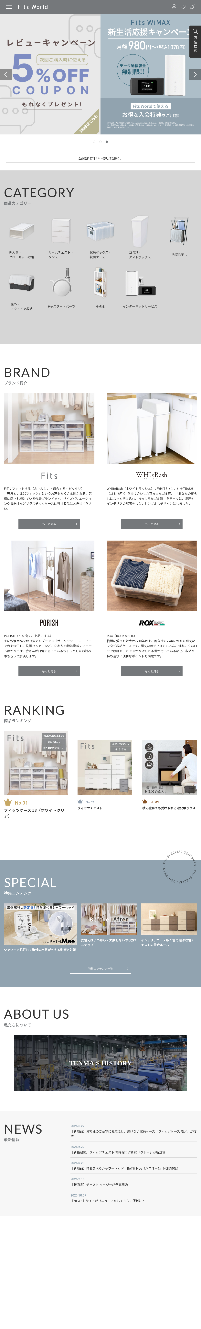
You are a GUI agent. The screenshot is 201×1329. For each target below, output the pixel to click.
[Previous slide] (6, 74)
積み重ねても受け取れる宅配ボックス (169, 808)
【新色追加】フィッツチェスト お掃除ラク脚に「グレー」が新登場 (117, 1152)
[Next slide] (195, 74)
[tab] (94, 142)
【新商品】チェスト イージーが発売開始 (99, 1184)
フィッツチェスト (90, 808)
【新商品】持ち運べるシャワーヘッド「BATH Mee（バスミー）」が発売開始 (124, 1168)
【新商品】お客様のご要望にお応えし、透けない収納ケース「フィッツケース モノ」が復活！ (133, 1133)
